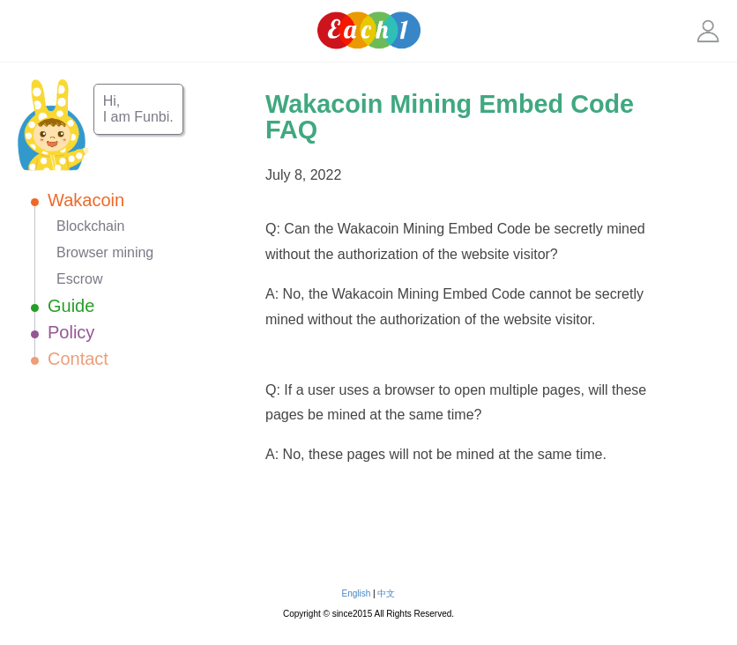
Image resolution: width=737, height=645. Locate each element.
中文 (386, 593)
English (356, 593)
